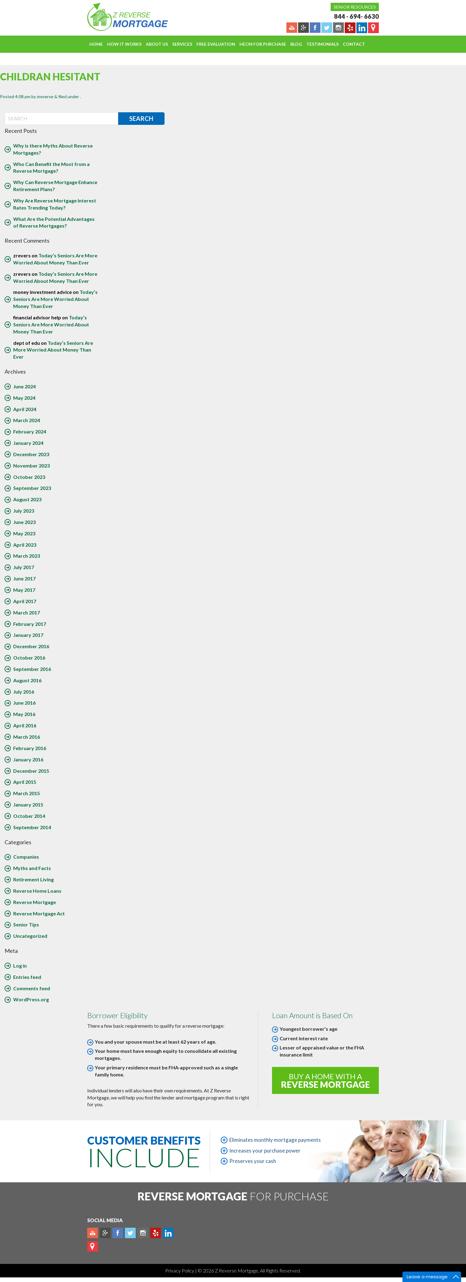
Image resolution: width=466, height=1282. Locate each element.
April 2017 (24, 601)
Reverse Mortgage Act (39, 913)
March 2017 (26, 612)
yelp (155, 1233)
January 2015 (28, 804)
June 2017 (24, 578)
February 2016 (29, 748)
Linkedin (168, 1233)
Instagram (143, 1233)
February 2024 (29, 431)
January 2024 (28, 443)
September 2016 (32, 669)
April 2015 (24, 782)
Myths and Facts (32, 868)
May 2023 (24, 533)
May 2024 (24, 398)
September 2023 (32, 488)
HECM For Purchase (262, 44)
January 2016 (28, 759)
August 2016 (27, 680)
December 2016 (31, 646)
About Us (157, 44)
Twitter (130, 1233)
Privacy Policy (180, 1270)
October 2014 (29, 816)
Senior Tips (26, 924)
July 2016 (23, 692)
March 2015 (26, 793)
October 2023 (29, 477)
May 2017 (24, 590)
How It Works (124, 44)
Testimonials (322, 44)
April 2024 (24, 409)
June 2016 (24, 703)
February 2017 (29, 624)
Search (141, 118)
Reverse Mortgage (34, 902)
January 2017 (28, 635)
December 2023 (31, 454)
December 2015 (31, 771)
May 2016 (24, 714)
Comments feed (31, 988)
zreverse (45, 96)
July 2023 (23, 511)
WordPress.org (31, 999)
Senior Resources (355, 7)
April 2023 (24, 545)
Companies (26, 857)
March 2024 (26, 420)
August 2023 (27, 499)
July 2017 (23, 567)
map (92, 1246)
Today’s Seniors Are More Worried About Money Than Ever (55, 299)
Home (96, 44)
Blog (296, 44)
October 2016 (29, 657)
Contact (354, 44)
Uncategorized (30, 936)
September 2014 (32, 827)
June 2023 (24, 522)
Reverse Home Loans (37, 891)
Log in (20, 965)
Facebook (117, 1233)
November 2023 (31, 465)
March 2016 (26, 737)
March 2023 (26, 556)
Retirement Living (33, 879)
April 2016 (24, 725)
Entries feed (27, 977)
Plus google (105, 1233)
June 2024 (24, 386)
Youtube (92, 1233)
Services (182, 44)
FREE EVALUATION (215, 44)
